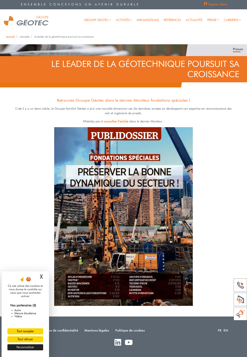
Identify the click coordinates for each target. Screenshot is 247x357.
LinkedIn (119, 342)
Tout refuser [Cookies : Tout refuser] (25, 339)
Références (172, 20)
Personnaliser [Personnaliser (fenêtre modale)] (25, 347)
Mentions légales (96, 330)
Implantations (148, 20)
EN (225, 330)
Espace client (217, 4)
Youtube (130, 342)
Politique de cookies (130, 330)
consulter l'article (116, 121)
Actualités (194, 20)
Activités (122, 20)
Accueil (10, 37)
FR (220, 330)
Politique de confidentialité (58, 330)
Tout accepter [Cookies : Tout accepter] (25, 331)
